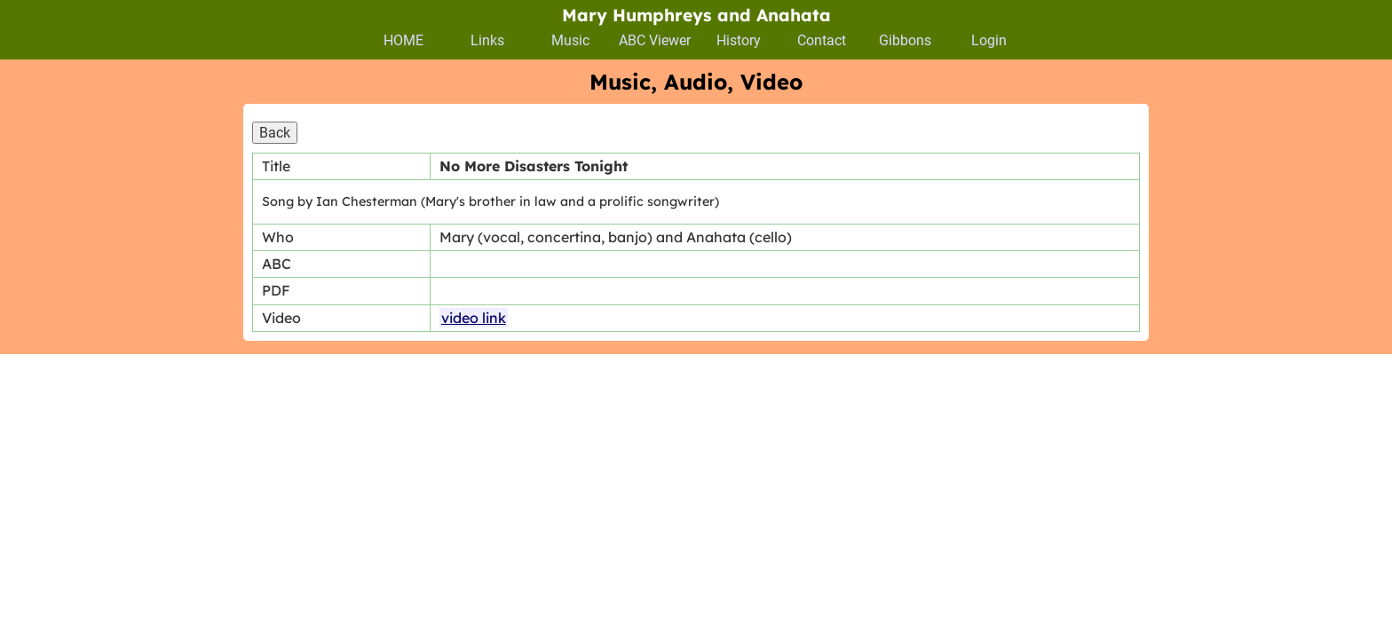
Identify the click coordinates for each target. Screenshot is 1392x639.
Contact (821, 40)
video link (473, 318)
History (738, 40)
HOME (403, 40)
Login (989, 40)
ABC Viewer (655, 40)
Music (570, 40)
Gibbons (905, 40)
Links (487, 40)
